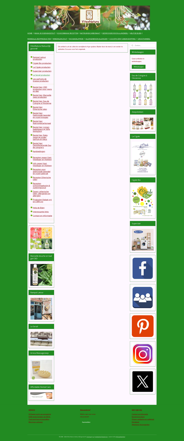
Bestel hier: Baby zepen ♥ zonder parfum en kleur (40, 137)
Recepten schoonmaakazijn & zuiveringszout (41, 185)
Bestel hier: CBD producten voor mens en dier (42, 89)
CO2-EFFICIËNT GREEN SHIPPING (122, 39)
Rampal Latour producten (39, 58)
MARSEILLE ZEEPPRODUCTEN (39, 39)
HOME (29, 33)
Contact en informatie (42, 215)
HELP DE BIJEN (135, 33)
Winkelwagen (139, 67)
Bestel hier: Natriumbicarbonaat (42, 122)
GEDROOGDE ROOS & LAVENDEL (115, 33)
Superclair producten (42, 71)
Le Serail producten (41, 75)
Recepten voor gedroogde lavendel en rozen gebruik (41, 171)
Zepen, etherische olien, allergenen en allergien (41, 193)
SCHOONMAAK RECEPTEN (67, 33)
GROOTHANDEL (144, 39)
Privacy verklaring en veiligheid (143, 419)
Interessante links (41, 211)
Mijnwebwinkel (120, 436)
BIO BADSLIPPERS (76, 39)
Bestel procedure (138, 417)
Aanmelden (86, 422)
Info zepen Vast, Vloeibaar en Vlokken (42, 164)
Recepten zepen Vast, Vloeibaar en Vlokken (42, 158)
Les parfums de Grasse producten (41, 80)
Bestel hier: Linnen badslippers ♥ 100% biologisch (41, 129)
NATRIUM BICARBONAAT (90, 33)
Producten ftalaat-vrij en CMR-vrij (42, 200)
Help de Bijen (38, 207)
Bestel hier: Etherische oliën (40, 108)
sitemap (89, 436)
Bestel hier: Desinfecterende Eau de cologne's (42, 145)
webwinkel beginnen (101, 436)
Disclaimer (135, 422)
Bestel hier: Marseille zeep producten (42, 96)
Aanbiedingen (39, 151)
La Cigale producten (41, 67)
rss (93, 436)
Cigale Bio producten (42, 63)
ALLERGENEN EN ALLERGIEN (96, 39)
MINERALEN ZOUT (60, 39)
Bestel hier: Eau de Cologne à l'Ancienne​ (42, 102)
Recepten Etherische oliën (42, 178)
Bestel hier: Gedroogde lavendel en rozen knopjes (41, 115)
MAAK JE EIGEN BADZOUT (44, 33)
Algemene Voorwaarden (141, 425)
